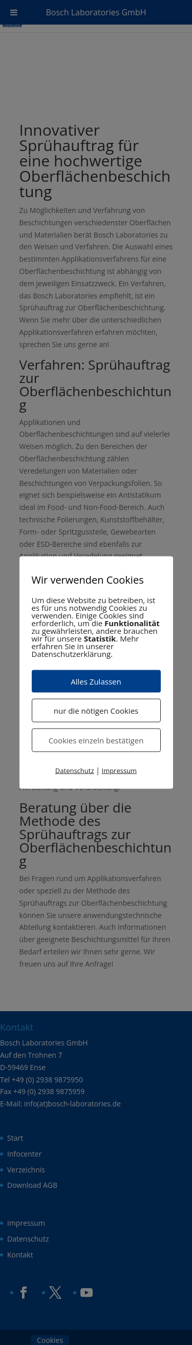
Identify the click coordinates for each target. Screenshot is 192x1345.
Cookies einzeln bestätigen (96, 740)
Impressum (119, 770)
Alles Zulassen (96, 681)
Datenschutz (74, 770)
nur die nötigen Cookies (96, 710)
